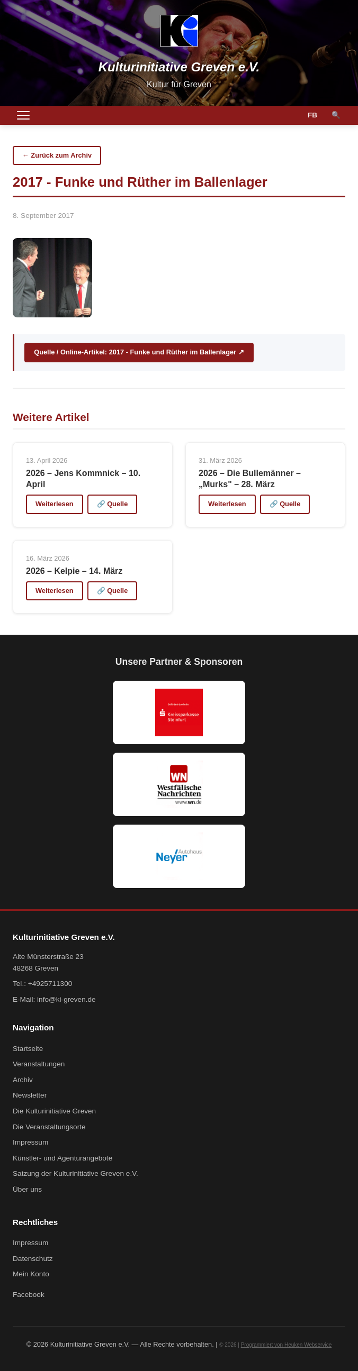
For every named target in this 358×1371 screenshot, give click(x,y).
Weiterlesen (54, 504)
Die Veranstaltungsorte (49, 1127)
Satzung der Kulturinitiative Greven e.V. (75, 1173)
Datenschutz (33, 1259)
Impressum (30, 1142)
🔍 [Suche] (336, 115)
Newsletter (30, 1095)
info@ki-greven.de (66, 999)
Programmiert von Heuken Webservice (286, 1345)
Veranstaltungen (39, 1064)
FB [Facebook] (312, 115)
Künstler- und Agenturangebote (62, 1158)
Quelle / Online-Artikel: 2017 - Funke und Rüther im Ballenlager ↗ (139, 352)
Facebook (28, 1295)
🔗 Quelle (112, 504)
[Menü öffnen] (23, 115)
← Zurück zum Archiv (57, 155)
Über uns (27, 1189)
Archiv (23, 1080)
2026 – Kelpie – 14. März (74, 570)
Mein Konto (31, 1274)
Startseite (28, 1049)
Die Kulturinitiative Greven (54, 1111)
